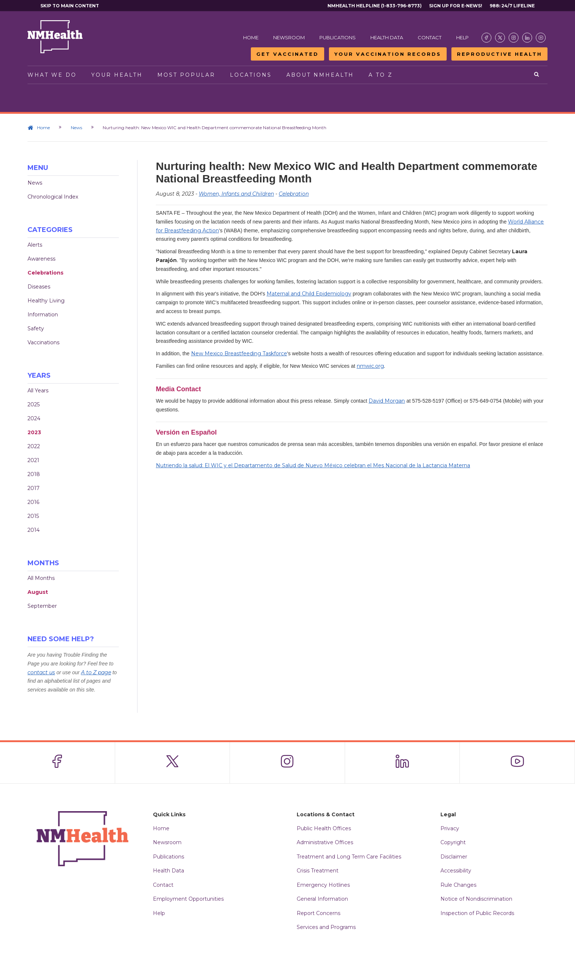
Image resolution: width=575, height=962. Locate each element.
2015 (33, 516)
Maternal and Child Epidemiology (309, 293)
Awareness (41, 258)
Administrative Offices (325, 842)
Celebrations (45, 272)
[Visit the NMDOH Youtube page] (540, 37)
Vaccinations (43, 342)
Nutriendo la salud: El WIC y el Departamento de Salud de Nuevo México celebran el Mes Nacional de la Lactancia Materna (313, 465)
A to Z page (96, 672)
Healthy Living (46, 300)
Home (251, 37)
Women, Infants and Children (236, 193)
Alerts (35, 245)
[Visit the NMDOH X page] (500, 37)
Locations (251, 75)
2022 (34, 446)
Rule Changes (458, 885)
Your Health (117, 75)
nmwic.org (370, 366)
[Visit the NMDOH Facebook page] (486, 37)
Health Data (386, 37)
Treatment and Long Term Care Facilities (349, 856)
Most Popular (186, 75)
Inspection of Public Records (477, 913)
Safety (36, 328)
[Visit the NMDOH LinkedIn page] (527, 37)
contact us (41, 672)
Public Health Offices (324, 828)
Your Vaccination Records (387, 54)
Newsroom (289, 37)
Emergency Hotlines (323, 885)
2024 (34, 418)
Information (43, 314)
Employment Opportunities (188, 899)
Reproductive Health (499, 54)
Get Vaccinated (287, 54)
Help (462, 37)
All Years (38, 390)
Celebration (294, 193)
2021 (33, 460)
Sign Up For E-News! (455, 5)
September (42, 606)
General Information (322, 899)
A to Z (381, 75)
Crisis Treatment (317, 870)
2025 (34, 404)
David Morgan (387, 400)
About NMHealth (320, 75)
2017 (34, 488)
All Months (41, 578)
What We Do (52, 75)
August (38, 592)
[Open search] (537, 75)
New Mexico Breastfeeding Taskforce (239, 353)
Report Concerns (318, 913)
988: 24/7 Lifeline (512, 5)
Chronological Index (53, 196)
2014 (34, 530)
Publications (337, 37)
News (77, 127)
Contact (430, 37)
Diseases (39, 286)
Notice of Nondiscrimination (476, 899)
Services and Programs (326, 927)
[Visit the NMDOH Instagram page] (513, 37)
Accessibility (455, 870)
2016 (33, 502)
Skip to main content (69, 5)
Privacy (449, 828)
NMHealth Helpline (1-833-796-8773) (374, 5)
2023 (34, 432)
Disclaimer (453, 856)
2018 (34, 474)
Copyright (453, 842)
